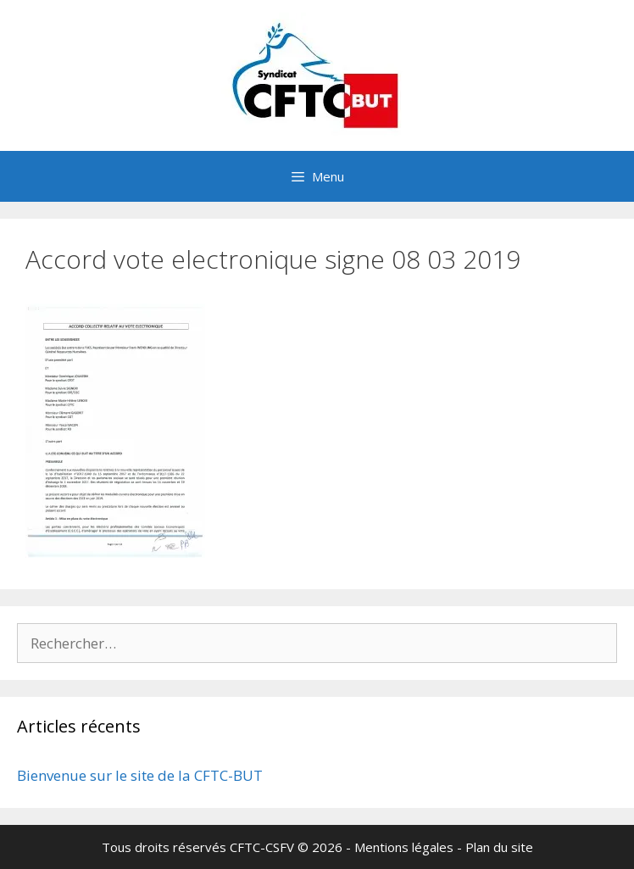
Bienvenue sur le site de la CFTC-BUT (140, 775)
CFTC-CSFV (262, 846)
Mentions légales (403, 846)
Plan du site (499, 846)
